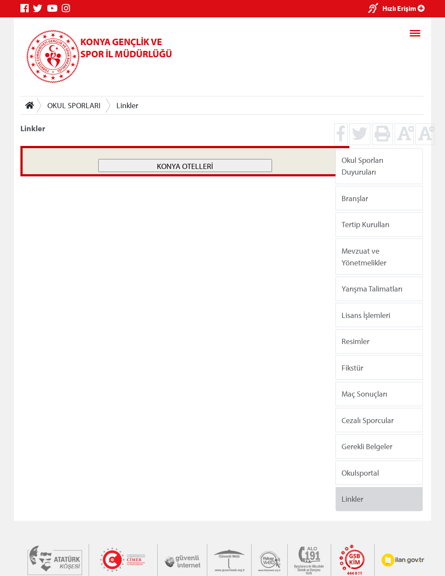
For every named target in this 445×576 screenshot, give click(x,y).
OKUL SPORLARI (73, 105)
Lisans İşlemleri (366, 315)
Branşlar (355, 198)
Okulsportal (360, 472)
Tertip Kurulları (365, 224)
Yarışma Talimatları (372, 289)
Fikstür (352, 367)
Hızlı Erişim (403, 8)
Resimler (355, 341)
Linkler (127, 105)
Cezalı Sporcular (368, 420)
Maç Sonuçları (364, 394)
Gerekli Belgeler (367, 446)
